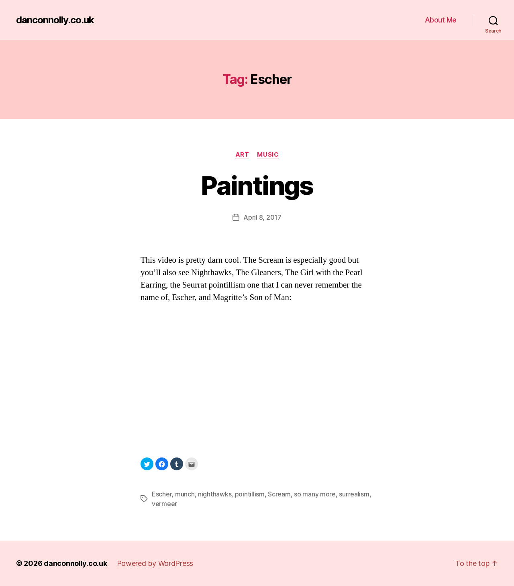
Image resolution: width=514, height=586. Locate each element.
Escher (161, 494)
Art (242, 154)
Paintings (257, 185)
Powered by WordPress (155, 563)
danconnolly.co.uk (55, 20)
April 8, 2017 (262, 217)
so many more (315, 494)
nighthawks (214, 494)
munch (185, 494)
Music (268, 154)
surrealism (354, 494)
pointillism (250, 494)
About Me (441, 20)
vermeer (164, 504)
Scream (279, 494)
